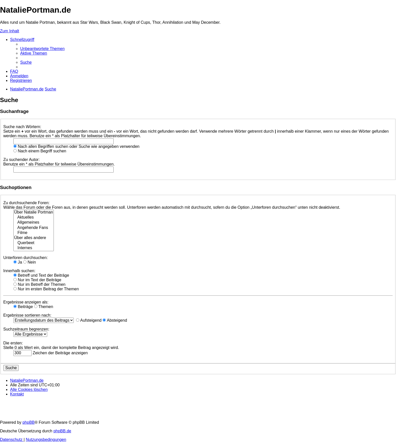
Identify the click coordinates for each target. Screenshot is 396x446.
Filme (34, 233)
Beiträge (23, 306)
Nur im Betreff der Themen (39, 284)
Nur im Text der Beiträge (37, 280)
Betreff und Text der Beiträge (41, 275)
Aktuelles (34, 217)
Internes (34, 248)
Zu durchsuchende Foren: (26, 203)
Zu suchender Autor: (21, 159)
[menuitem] (42, 48)
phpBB (28, 422)
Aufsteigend (89, 320)
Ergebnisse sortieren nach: (27, 315)
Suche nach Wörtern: (22, 127)
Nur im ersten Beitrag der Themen (46, 289)
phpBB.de (62, 431)
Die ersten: (13, 343)
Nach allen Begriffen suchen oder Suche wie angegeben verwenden (76, 146)
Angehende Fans (34, 227)
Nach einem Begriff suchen (39, 151)
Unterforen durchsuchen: (25, 257)
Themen (43, 306)
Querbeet (34, 243)
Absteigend (115, 320)
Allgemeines (34, 222)
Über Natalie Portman (34, 212)
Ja (17, 262)
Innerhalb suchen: (19, 271)
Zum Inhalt (9, 31)
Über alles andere (34, 238)
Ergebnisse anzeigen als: (25, 302)
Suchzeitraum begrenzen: (26, 329)
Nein (29, 262)
